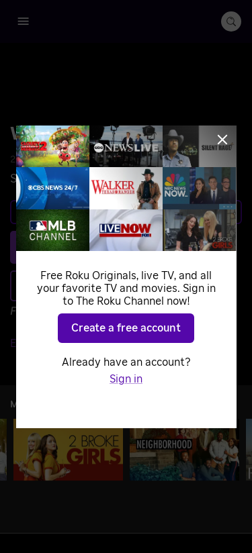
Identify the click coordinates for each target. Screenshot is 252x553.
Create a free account (126, 328)
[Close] (222, 139)
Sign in (126, 379)
